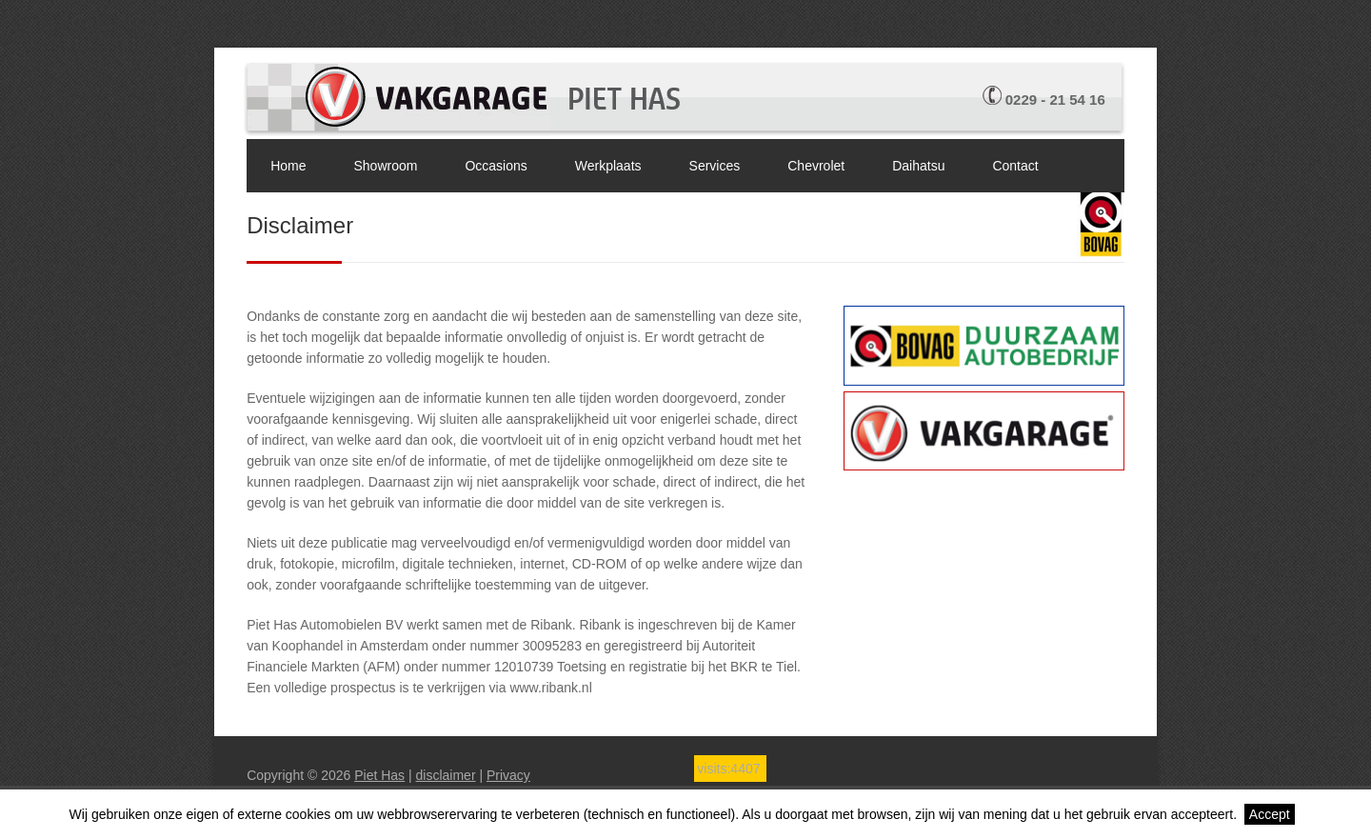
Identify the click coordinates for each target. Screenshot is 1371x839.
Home (288, 165)
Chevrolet (815, 165)
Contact (1015, 165)
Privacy (508, 775)
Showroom (386, 165)
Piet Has (379, 775)
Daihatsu (918, 165)
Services (715, 165)
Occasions (496, 165)
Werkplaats (608, 165)
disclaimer (446, 775)
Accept (1269, 814)
